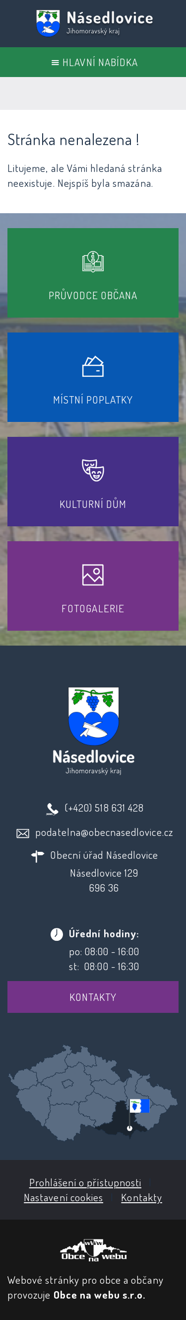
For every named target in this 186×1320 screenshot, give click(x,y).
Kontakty (93, 996)
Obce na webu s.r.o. (100, 1294)
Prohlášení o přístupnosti (85, 1182)
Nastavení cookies (63, 1197)
